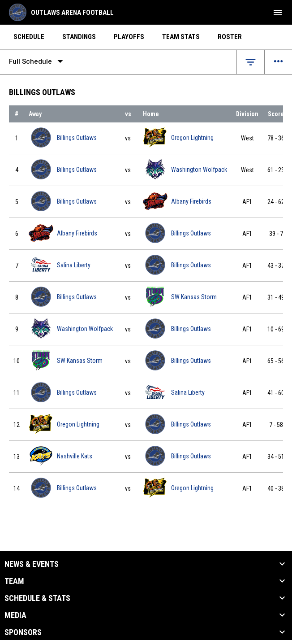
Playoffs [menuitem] (129, 37)
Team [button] (14, 581)
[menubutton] (277, 12)
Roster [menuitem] (230, 37)
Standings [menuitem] (79, 37)
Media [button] (15, 615)
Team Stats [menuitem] (181, 37)
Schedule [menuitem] (28, 37)
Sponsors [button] (23, 632)
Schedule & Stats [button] (37, 598)
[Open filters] (250, 62)
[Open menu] (278, 62)
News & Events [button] (31, 564)
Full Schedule (38, 61)
